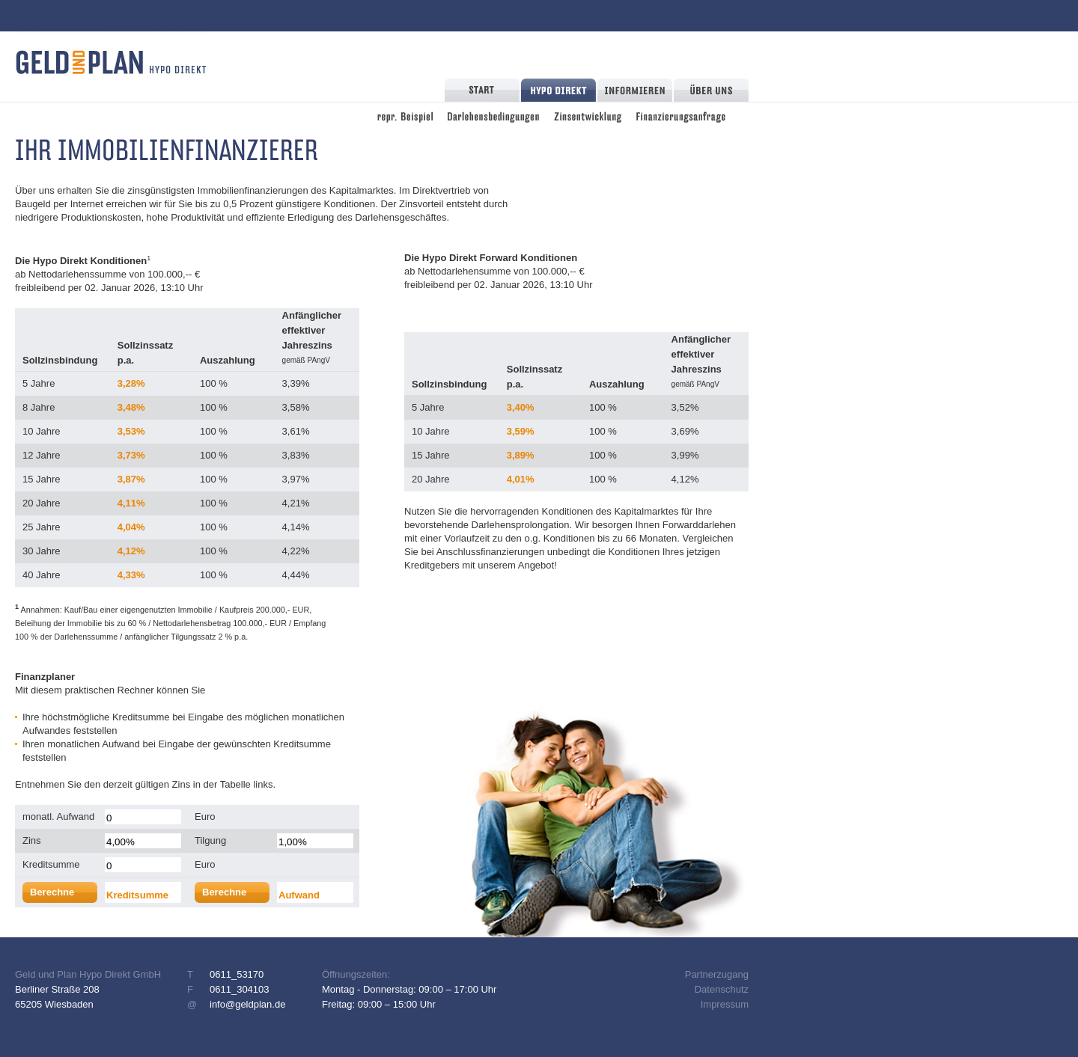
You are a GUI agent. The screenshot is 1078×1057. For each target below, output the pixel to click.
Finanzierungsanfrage (680, 115)
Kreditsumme (51, 864)
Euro (205, 816)
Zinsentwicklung (587, 115)
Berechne (52, 892)
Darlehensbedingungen (493, 115)
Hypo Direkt (558, 90)
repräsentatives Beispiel (405, 115)
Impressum (725, 1004)
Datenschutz (722, 989)
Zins (31, 840)
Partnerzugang (717, 974)
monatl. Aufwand (58, 816)
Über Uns (711, 90)
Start (482, 90)
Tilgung (210, 840)
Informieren (634, 90)
